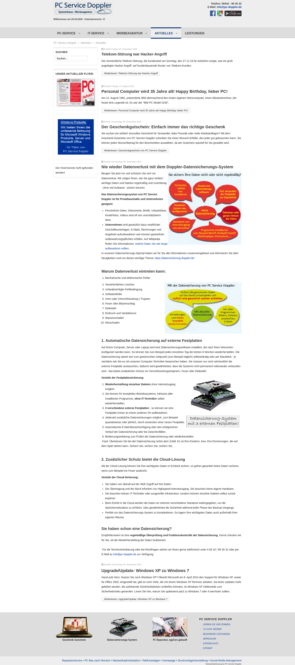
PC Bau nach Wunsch (97, 660)
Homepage (169, 660)
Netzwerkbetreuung (214, 664)
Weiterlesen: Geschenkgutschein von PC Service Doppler (135, 150)
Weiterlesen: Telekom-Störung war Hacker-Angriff (130, 73)
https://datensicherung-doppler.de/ (175, 258)
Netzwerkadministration (126, 660)
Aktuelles (86, 42)
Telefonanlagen (151, 660)
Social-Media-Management (226, 660)
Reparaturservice (72, 660)
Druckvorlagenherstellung (193, 660)
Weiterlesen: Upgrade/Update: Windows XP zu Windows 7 (135, 599)
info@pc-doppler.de (229, 6)
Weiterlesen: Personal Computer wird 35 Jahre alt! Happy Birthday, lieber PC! (145, 110)
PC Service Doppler (233, 664)
